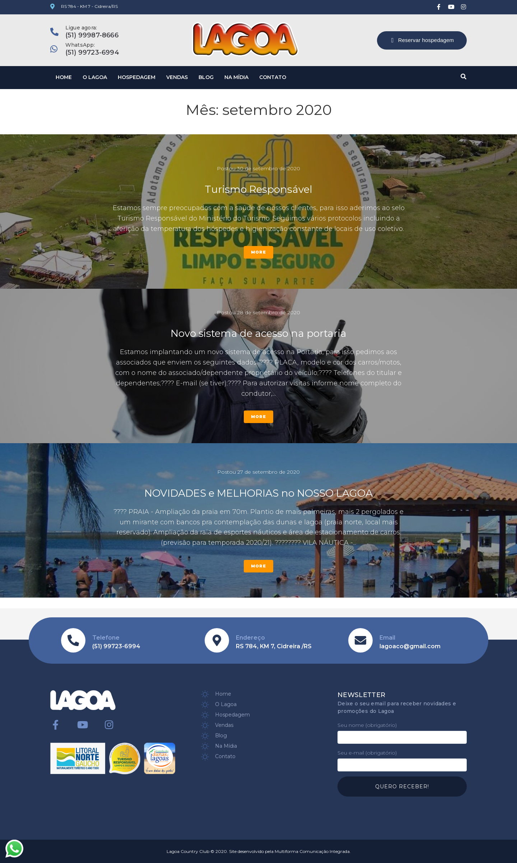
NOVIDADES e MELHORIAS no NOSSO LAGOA (258, 493)
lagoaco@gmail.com (410, 646)
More (258, 252)
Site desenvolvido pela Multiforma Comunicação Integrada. (290, 851)
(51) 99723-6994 (92, 52)
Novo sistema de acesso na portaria (258, 333)
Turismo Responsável (258, 189)
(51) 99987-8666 (91, 35)
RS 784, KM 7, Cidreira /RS (274, 646)
